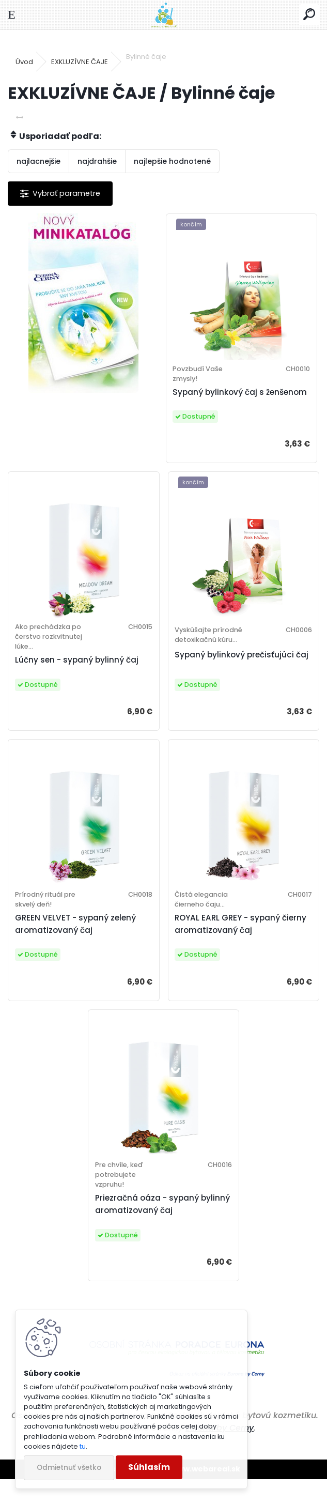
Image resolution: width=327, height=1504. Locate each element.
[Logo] (163, 15)
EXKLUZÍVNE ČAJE (79, 62)
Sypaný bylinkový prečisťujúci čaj (234, 678)
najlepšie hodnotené (172, 161)
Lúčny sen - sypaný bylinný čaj (81, 678)
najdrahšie (97, 161)
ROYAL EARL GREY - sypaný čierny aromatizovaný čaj (240, 948)
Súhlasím (149, 1467)
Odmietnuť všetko (69, 1467)
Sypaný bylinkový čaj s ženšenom (220, 398)
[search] (309, 15)
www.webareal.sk (205, 1493)
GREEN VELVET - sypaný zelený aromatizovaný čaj (79, 948)
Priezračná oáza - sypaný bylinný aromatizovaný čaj (151, 1228)
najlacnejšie (38, 161)
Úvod (24, 62)
